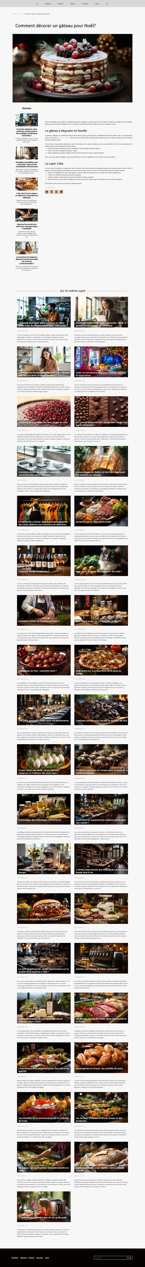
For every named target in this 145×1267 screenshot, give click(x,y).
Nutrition (48, 3)
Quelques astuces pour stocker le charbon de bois (101, 720)
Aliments (60, 3)
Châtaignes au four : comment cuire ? (37, 671)
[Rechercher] (110, 1258)
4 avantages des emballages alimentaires (39, 820)
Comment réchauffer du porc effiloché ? (39, 919)
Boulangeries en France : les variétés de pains (99, 1068)
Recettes (85, 3)
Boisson (72, 3)
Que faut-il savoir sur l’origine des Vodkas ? (98, 621)
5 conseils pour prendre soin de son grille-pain (42, 1217)
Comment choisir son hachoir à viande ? (96, 919)
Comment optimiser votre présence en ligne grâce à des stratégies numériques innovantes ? (26, 132)
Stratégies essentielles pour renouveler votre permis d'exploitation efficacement (27, 164)
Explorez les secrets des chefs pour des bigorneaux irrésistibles (26, 226)
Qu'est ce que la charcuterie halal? (93, 521)
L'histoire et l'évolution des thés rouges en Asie (43, 422)
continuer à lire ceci (64, 138)
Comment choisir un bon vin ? (33, 571)
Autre (97, 3)
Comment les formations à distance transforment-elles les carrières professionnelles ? (27, 260)
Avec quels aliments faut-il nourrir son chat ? (99, 571)
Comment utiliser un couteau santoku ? (38, 621)
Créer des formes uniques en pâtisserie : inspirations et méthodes (26, 195)
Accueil (15, 14)
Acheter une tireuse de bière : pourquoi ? (97, 969)
